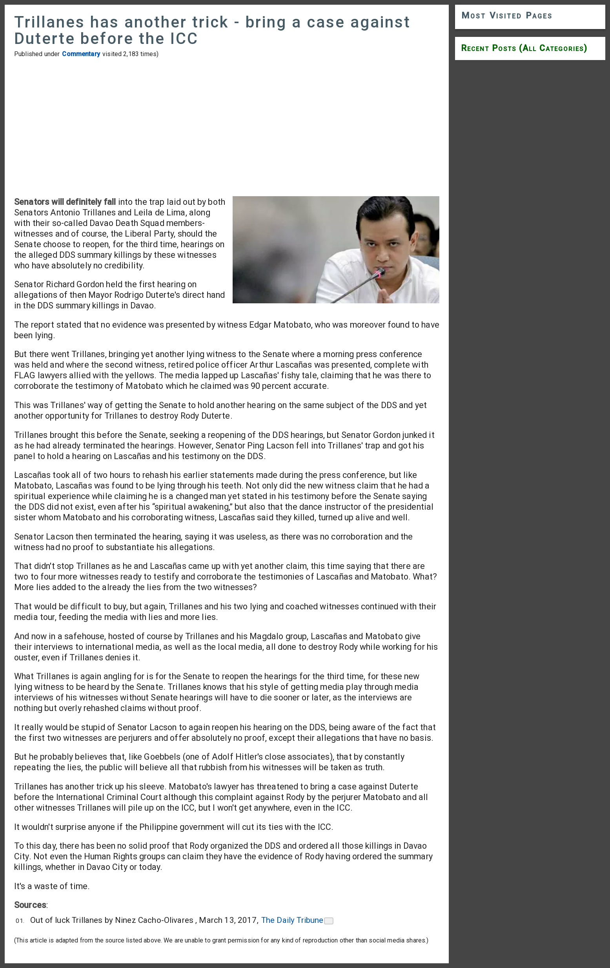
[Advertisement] (226, 127)
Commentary (81, 54)
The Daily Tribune (292, 920)
